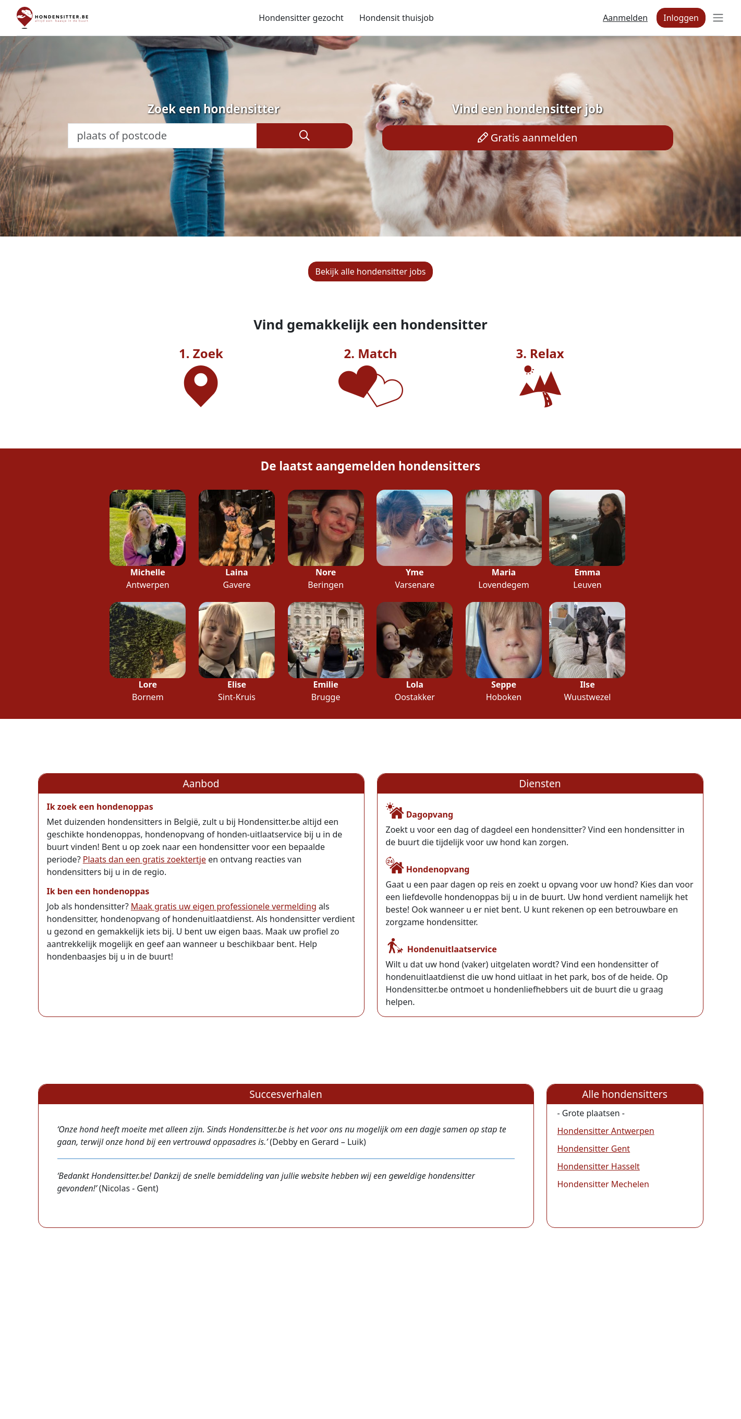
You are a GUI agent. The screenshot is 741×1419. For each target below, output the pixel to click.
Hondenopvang (428, 869)
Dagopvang (420, 814)
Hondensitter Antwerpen (605, 1131)
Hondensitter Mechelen (603, 1184)
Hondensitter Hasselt (598, 1166)
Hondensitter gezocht (301, 17)
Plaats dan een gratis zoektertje (144, 859)
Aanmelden (625, 17)
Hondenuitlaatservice (441, 949)
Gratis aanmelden (528, 138)
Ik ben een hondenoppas (98, 891)
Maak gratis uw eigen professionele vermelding (224, 906)
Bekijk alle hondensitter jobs (370, 271)
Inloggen (681, 17)
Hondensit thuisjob (396, 17)
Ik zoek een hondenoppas (100, 806)
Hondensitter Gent (593, 1148)
